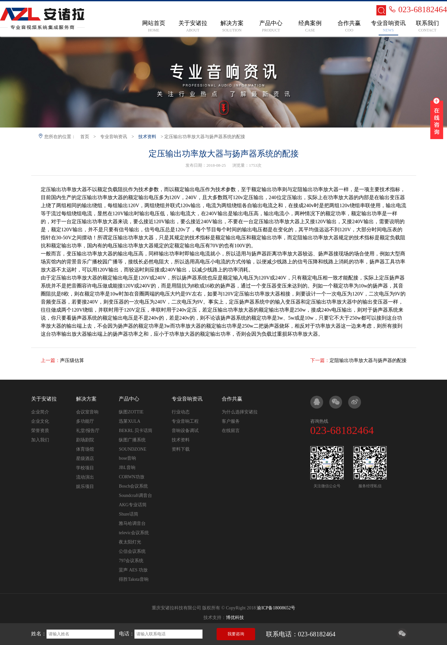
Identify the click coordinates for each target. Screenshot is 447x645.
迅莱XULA (129, 421)
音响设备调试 (185, 430)
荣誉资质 (40, 430)
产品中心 (129, 399)
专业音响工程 (185, 421)
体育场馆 (85, 449)
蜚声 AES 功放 (133, 570)
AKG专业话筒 (132, 504)
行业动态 (181, 412)
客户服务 (231, 421)
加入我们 (40, 439)
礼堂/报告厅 (88, 430)
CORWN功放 (131, 476)
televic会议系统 (134, 532)
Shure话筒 (128, 514)
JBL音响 (127, 467)
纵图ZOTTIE (131, 412)
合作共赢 (232, 399)
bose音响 (127, 458)
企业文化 (40, 421)
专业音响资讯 (113, 136)
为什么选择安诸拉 (240, 412)
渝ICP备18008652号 (276, 607)
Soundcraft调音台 (135, 495)
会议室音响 (87, 412)
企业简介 (40, 412)
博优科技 (235, 617)
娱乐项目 (85, 486)
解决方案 (86, 399)
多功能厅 (85, 421)
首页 (84, 136)
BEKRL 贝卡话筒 (135, 430)
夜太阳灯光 (130, 542)
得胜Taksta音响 (133, 579)
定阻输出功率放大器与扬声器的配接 (368, 360)
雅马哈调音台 (132, 523)
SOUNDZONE (132, 449)
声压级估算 (72, 360)
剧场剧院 (85, 439)
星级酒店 (85, 458)
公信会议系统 (132, 551)
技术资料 (147, 136)
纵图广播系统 (132, 439)
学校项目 (85, 467)
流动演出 (85, 477)
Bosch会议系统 (133, 486)
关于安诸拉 (44, 399)
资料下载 (181, 449)
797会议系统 (131, 560)
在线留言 (231, 430)
